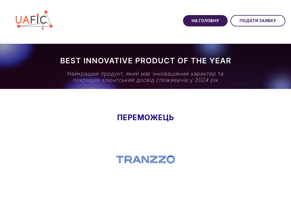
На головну (205, 20)
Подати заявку (258, 20)
